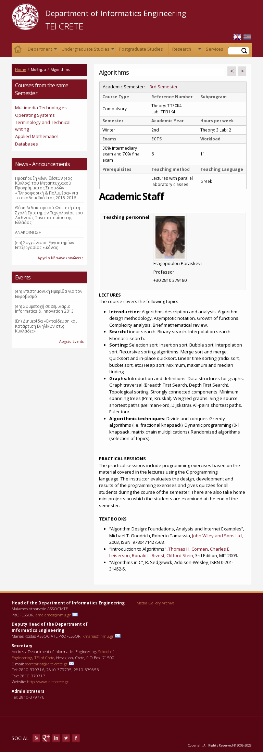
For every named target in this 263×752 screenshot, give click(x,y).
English (237, 37)
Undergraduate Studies (87, 50)
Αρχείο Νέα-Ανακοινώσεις (61, 257)
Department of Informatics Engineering (115, 13)
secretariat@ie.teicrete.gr (46, 663)
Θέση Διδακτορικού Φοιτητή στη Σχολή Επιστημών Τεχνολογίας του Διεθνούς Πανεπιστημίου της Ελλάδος (49, 215)
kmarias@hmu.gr (98, 636)
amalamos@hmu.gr (53, 614)
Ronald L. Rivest (148, 555)
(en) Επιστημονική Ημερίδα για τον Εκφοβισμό (49, 293)
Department (41, 50)
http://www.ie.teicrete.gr (47, 681)
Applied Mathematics (37, 136)
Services (219, 50)
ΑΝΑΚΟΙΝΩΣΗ (28, 232)
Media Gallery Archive (155, 602)
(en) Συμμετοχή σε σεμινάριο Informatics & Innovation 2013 (44, 308)
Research (186, 50)
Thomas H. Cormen (188, 549)
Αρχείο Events (71, 341)
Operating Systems (35, 115)
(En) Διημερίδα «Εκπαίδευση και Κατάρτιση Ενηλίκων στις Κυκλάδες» (46, 326)
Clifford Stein (179, 555)
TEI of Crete (44, 657)
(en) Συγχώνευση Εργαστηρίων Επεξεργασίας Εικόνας (44, 245)
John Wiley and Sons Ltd (217, 535)
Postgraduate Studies (141, 49)
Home (18, 50)
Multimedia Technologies (41, 107)
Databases (26, 144)
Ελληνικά (247, 37)
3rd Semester (164, 87)
